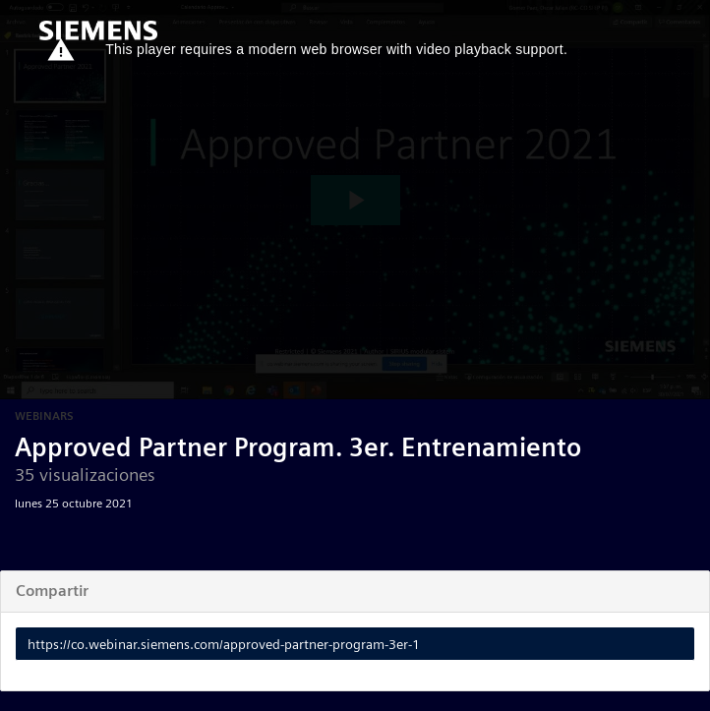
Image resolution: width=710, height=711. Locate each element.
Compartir (52, 590)
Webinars (44, 415)
